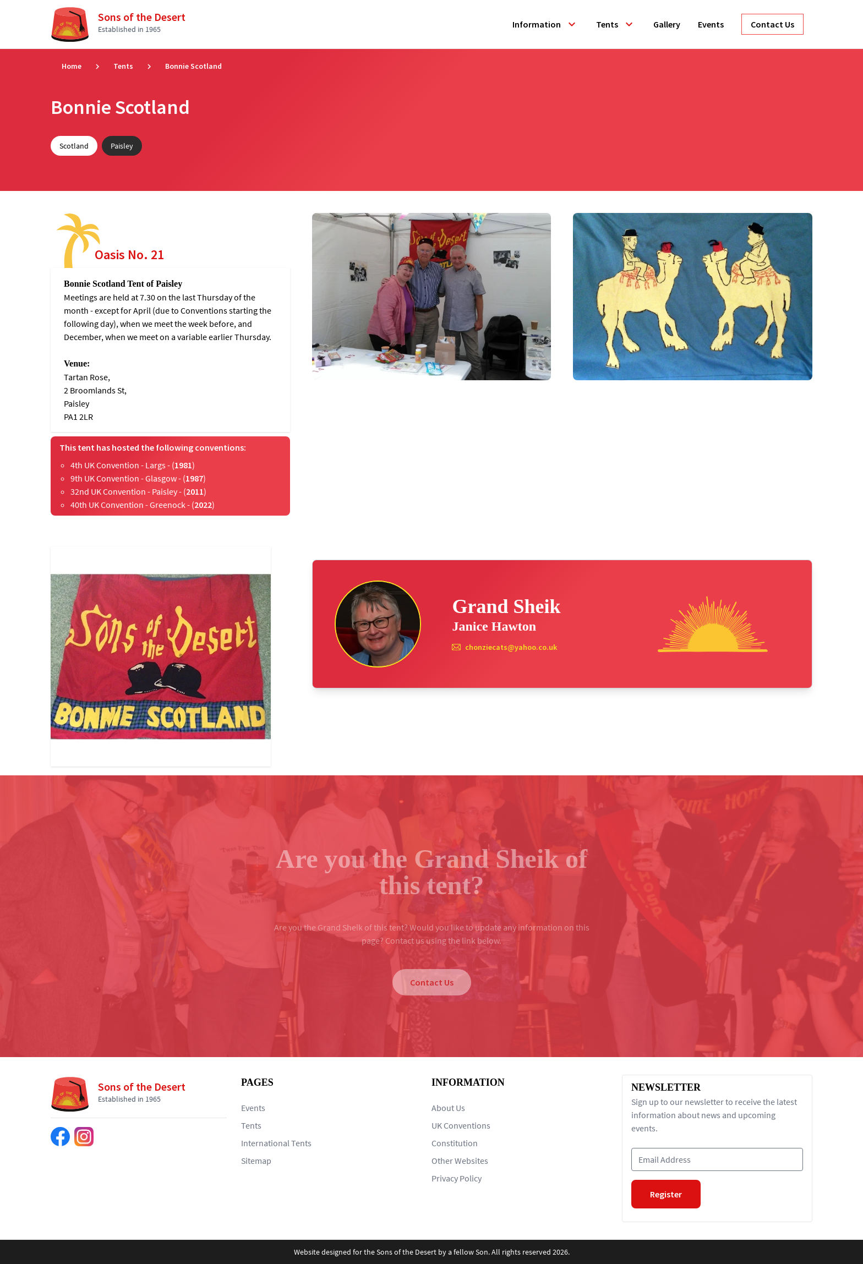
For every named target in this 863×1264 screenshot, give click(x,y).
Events (711, 24)
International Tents (276, 1142)
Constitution (455, 1142)
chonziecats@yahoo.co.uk (511, 647)
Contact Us (432, 982)
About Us (448, 1107)
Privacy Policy (457, 1178)
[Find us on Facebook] (60, 1136)
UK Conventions (461, 1125)
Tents (616, 24)
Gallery (666, 24)
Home (71, 66)
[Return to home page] (122, 24)
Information (545, 24)
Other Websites (460, 1160)
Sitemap (256, 1160)
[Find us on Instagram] (84, 1136)
